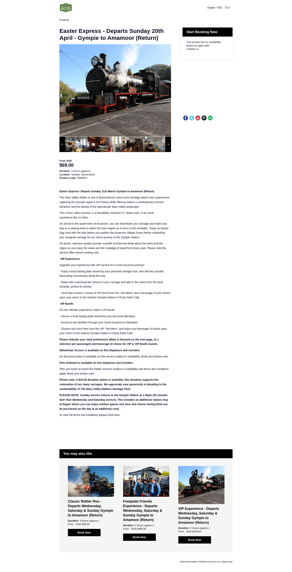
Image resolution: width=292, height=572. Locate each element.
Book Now (84, 532)
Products (64, 19)
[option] (73, 144)
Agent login (227, 561)
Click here (114, 414)
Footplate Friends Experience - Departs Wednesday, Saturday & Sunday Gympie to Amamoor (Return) (142, 510)
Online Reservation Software (193, 561)
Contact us (192, 49)
